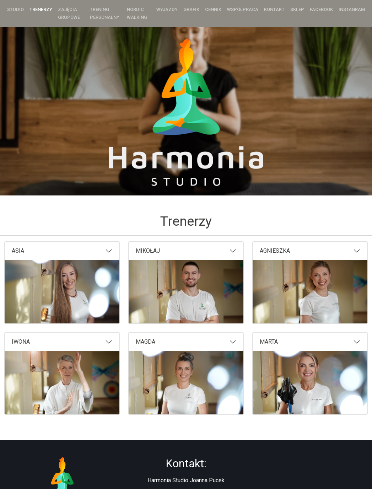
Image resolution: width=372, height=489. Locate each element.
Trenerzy (40, 9)
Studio (15, 9)
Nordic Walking (137, 13)
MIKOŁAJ (148, 250)
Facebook (321, 9)
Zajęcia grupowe (69, 13)
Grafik (191, 9)
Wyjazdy (167, 9)
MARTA (269, 341)
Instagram (352, 9)
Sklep (297, 9)
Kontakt (274, 9)
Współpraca (242, 9)
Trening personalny (104, 13)
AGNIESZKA (275, 250)
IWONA (21, 341)
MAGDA (145, 341)
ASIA (18, 250)
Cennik (213, 9)
